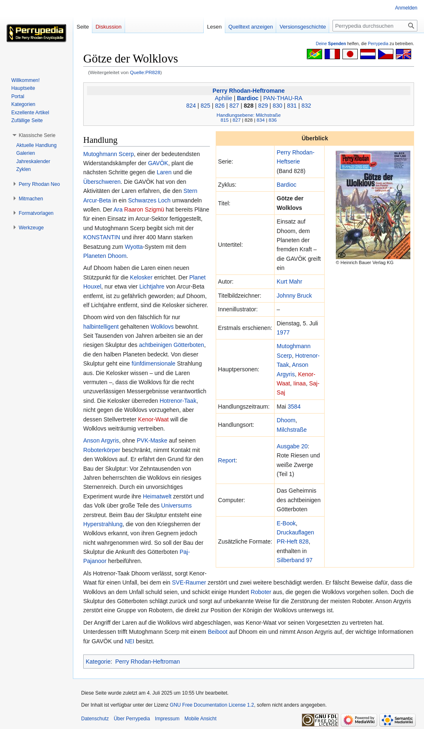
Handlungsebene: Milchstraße (249, 115)
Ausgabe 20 (292, 446)
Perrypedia (378, 43)
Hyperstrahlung (103, 524)
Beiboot (217, 631)
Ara (118, 209)
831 (291, 105)
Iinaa (299, 383)
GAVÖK (158, 163)
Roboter (261, 592)
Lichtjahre (151, 286)
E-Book (286, 523)
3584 (294, 406)
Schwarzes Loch (149, 200)
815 (225, 120)
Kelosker (141, 277)
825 (205, 105)
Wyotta (133, 246)
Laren (164, 172)
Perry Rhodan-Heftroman (147, 661)
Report (227, 460)
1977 (283, 332)
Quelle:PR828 (145, 72)
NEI (129, 641)
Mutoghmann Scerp (108, 154)
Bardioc (247, 98)
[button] (37, 135)
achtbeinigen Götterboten (171, 345)
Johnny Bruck (294, 295)
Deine (331, 43)
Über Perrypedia (132, 719)
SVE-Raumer (189, 582)
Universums (176, 505)
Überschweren (101, 181)
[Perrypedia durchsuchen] (374, 25)
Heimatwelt (157, 496)
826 (219, 105)
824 (191, 105)
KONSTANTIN (101, 237)
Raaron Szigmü (144, 209)
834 (261, 120)
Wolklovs (162, 326)
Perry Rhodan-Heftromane (248, 90)
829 (263, 105)
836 (273, 120)
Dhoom (286, 420)
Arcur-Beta (97, 200)
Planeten (94, 256)
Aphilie (223, 98)
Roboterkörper (101, 450)
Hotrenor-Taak (177, 400)
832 (306, 105)
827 (234, 105)
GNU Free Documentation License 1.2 (212, 705)
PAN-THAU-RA (283, 98)
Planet (197, 277)
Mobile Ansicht (200, 719)
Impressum (167, 719)
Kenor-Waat (153, 419)
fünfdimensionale (154, 363)
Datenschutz (95, 719)
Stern (190, 191)
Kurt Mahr (289, 281)
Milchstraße (291, 429)
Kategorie (98, 661)
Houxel (92, 286)
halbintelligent (101, 326)
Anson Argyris (101, 440)
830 (277, 105)
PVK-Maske (152, 440)
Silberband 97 (294, 560)
